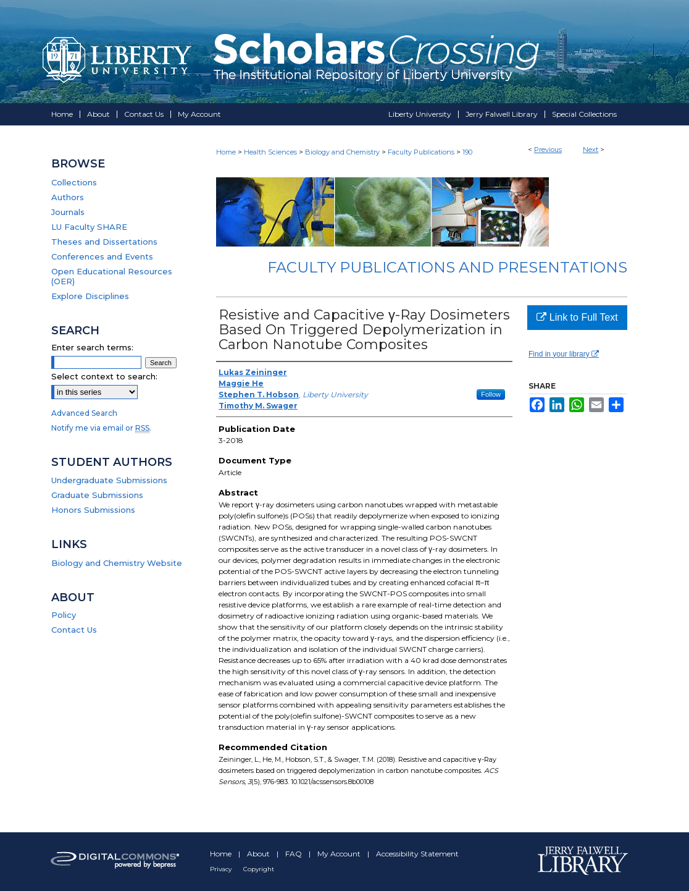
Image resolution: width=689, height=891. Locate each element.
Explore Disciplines (90, 296)
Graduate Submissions (97, 495)
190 (467, 152)
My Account (339, 853)
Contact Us (74, 630)
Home (226, 152)
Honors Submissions (93, 510)
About (259, 853)
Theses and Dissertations (104, 242)
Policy (63, 615)
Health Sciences (270, 152)
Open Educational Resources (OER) (111, 276)
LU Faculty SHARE (89, 227)
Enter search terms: (92, 347)
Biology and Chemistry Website (116, 563)
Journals (68, 212)
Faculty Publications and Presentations (447, 267)
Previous (548, 149)
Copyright (258, 869)
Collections (74, 182)
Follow (491, 394)
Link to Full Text (577, 317)
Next (590, 149)
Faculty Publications (421, 152)
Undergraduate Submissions (109, 480)
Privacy (221, 869)
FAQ (294, 853)
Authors (67, 197)
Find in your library (563, 354)
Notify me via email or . (101, 428)
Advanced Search (84, 413)
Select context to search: (104, 376)
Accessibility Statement (417, 853)
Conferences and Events (102, 256)
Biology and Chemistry (342, 152)
